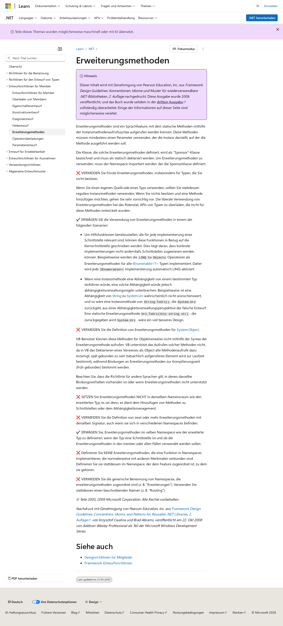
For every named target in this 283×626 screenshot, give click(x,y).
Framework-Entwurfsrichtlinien (108, 563)
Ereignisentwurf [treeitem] (22, 119)
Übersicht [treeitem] (15, 66)
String (116, 295)
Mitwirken (92, 612)
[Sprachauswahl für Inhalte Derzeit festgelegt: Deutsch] (15, 601)
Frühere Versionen (53, 612)
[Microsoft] (8, 6)
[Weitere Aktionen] (203, 48)
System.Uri (135, 295)
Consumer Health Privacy (147, 612)
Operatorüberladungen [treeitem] (28, 138)
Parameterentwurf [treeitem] (24, 145)
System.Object (188, 329)
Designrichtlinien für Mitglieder (108, 557)
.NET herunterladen (262, 18)
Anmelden (271, 6)
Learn (80, 49)
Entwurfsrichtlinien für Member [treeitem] (33, 93)
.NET (91, 49)
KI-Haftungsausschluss (20, 612)
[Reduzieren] (59, 49)
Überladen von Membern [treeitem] (29, 99)
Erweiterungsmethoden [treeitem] (28, 132)
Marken (238, 612)
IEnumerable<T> (146, 263)
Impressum (216, 612)
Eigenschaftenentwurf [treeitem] (27, 106)
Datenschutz (113, 612)
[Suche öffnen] (257, 6)
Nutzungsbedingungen (188, 612)
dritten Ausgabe (170, 101)
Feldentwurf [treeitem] (20, 125)
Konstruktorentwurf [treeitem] (25, 112)
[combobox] (35, 58)
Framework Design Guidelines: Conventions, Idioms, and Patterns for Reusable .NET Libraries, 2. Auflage (138, 514)
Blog (74, 612)
